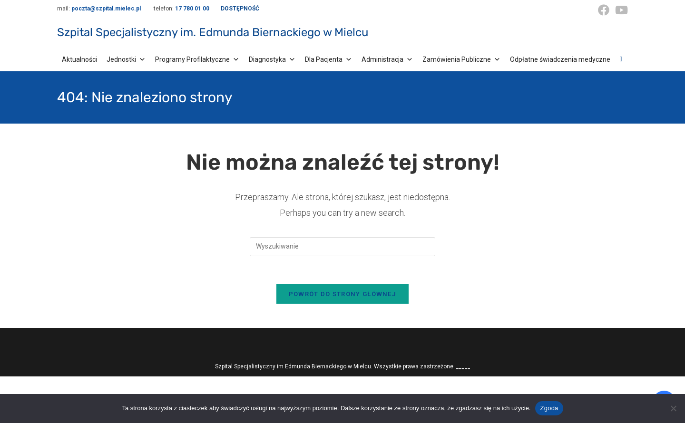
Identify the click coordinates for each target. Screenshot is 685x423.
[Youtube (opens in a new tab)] (620, 10)
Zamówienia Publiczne (461, 59)
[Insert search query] (342, 246)
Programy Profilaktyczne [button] (197, 59)
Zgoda (549, 408)
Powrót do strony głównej (342, 294)
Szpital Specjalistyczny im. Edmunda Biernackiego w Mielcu (212, 32)
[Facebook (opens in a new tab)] (603, 10)
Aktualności (79, 59)
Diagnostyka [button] (272, 59)
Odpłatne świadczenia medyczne (560, 59)
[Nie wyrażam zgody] (673, 408)
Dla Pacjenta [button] (328, 59)
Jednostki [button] (126, 59)
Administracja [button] (387, 59)
